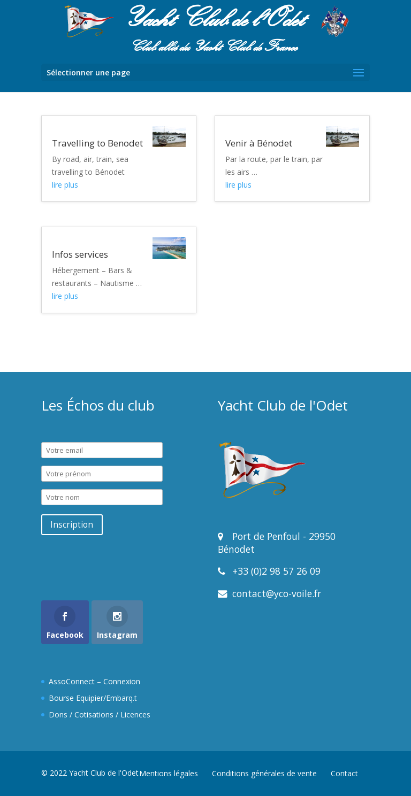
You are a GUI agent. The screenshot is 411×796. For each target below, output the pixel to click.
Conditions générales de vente (264, 773)
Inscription (71, 524)
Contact (344, 773)
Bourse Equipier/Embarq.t (93, 698)
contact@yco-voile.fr (275, 593)
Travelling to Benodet (97, 143)
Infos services (80, 254)
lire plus (65, 185)
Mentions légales (168, 773)
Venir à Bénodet (258, 143)
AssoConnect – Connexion (94, 681)
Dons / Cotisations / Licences (99, 714)
